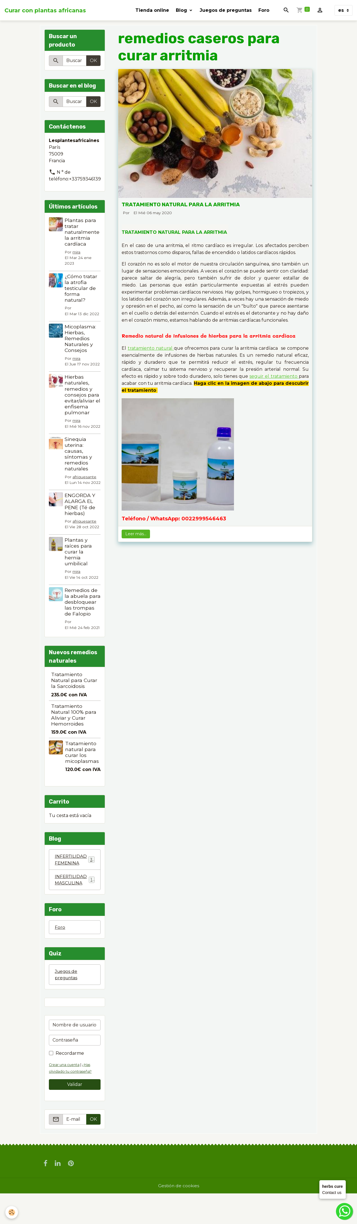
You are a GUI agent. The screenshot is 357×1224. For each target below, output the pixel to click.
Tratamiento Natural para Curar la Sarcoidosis (74, 709)
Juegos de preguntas (226, 10)
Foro (263, 10)
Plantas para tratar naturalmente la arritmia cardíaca (82, 232)
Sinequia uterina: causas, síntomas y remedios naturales (79, 459)
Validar (74, 1114)
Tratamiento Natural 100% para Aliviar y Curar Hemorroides (73, 743)
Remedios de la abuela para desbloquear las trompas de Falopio (81, 628)
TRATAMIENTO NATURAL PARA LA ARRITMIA (181, 204)
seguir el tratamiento (274, 376)
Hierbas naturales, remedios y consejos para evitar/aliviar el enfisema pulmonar (82, 394)
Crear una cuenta (64, 1095)
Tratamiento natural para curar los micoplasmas (82, 781)
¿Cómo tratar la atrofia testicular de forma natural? (81, 288)
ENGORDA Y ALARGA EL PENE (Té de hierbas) (80, 521)
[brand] (45, 10)
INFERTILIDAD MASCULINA (75, 909)
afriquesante (77, 488)
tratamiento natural (151, 348)
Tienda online (152, 10)
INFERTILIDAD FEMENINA (75, 888)
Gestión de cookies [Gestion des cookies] (178, 1216)
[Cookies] (12, 1212)
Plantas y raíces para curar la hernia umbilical (78, 574)
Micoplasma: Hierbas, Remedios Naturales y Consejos (81, 338)
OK (93, 60)
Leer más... (135, 533)
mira (77, 252)
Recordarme (70, 1083)
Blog (182, 10)
